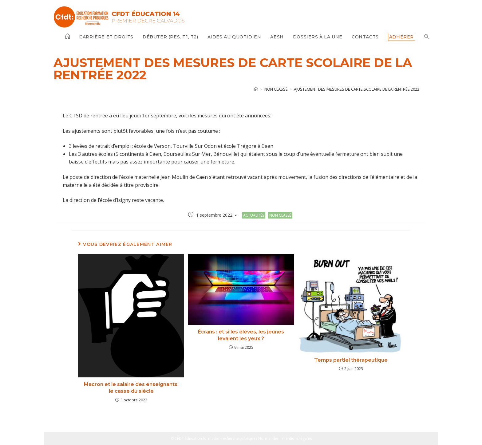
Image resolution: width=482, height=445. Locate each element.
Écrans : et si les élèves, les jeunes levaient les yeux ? (241, 335)
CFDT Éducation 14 (146, 14)
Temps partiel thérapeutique (351, 360)
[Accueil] (256, 89)
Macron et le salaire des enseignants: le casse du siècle (131, 387)
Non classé (280, 215)
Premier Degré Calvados (148, 21)
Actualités (253, 215)
